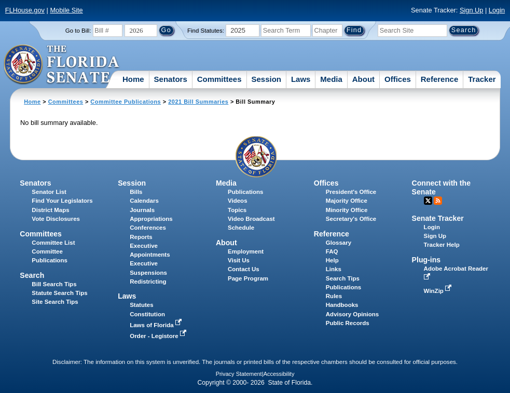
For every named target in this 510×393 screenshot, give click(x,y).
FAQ (332, 251)
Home (133, 79)
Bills (136, 192)
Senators (170, 79)
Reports (141, 237)
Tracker (481, 79)
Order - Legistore (159, 336)
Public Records (347, 323)
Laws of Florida (157, 325)
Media (331, 79)
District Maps (50, 210)
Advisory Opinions (352, 314)
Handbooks (342, 305)
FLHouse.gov (25, 10)
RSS (438, 201)
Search (32, 275)
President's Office (351, 192)
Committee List (53, 243)
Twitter (428, 201)
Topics (237, 210)
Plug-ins (426, 260)
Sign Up (472, 10)
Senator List (49, 192)
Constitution (147, 314)
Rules (334, 296)
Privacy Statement (239, 374)
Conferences (148, 227)
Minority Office (347, 210)
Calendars (144, 201)
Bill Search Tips (54, 284)
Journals (142, 210)
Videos (237, 201)
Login (497, 10)
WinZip (438, 291)
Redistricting (148, 281)
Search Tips (343, 278)
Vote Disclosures (56, 219)
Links (333, 269)
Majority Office (346, 201)
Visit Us (239, 260)
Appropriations (151, 219)
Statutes (141, 305)
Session (266, 79)
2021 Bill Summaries (198, 102)
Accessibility (279, 374)
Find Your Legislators (62, 201)
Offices (397, 79)
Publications (245, 192)
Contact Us (243, 269)
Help (332, 260)
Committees (219, 79)
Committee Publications (125, 102)
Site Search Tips (55, 302)
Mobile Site (66, 10)
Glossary (338, 243)
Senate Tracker (438, 218)
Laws (301, 79)
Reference (440, 79)
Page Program (248, 278)
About (363, 79)
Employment (246, 251)
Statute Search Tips (59, 293)
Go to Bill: (78, 30)
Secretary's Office (351, 219)
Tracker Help (442, 245)
